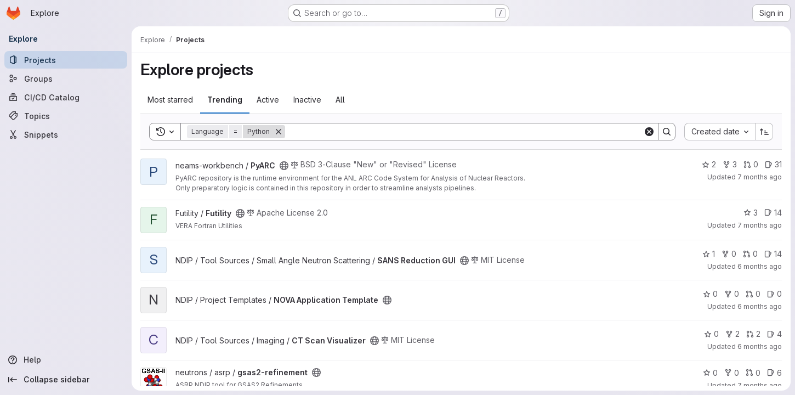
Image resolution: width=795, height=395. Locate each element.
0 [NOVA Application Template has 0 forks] (731, 293)
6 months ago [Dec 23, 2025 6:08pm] (759, 346)
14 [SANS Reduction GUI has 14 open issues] (773, 253)
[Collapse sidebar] (65, 379)
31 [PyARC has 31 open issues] (773, 164)
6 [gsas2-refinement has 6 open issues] (774, 372)
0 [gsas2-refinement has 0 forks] (731, 372)
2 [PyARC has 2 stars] (709, 164)
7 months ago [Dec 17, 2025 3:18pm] (759, 225)
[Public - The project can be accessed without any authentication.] (284, 165)
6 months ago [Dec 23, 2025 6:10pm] (759, 266)
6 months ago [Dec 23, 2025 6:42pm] (759, 306)
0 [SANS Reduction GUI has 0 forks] (729, 253)
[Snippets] (65, 134)
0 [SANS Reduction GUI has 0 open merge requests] (750, 253)
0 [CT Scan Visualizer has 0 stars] (711, 333)
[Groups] (65, 78)
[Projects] (65, 60)
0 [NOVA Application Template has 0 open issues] (774, 293)
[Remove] (278, 131)
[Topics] (65, 116)
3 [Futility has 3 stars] (750, 212)
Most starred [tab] (170, 99)
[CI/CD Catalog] (65, 97)
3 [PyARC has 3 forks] (730, 164)
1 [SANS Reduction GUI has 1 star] (708, 253)
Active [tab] (268, 99)
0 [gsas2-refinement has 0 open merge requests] (753, 372)
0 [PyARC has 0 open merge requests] (750, 164)
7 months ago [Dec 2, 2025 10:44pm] (759, 385)
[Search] (464, 131)
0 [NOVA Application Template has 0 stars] (710, 293)
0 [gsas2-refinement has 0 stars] (710, 372)
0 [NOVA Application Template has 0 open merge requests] (753, 293)
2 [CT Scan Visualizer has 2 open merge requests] (753, 333)
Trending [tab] (224, 99)
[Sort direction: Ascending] (764, 131)
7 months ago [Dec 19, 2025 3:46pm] (759, 177)
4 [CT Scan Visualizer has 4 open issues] (774, 333)
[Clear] (649, 131)
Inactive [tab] (307, 99)
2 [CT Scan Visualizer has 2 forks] (732, 333)
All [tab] (340, 99)
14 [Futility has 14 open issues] (773, 212)
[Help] (65, 360)
